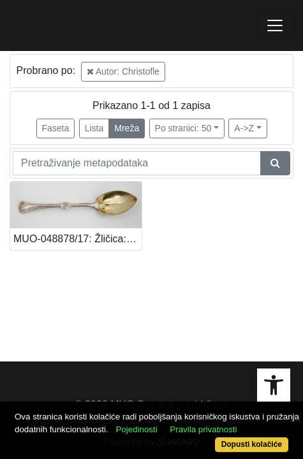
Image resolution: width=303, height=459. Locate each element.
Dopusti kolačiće (251, 444)
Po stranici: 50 (183, 128)
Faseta (56, 128)
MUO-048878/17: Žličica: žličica (77, 238)
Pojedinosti (136, 429)
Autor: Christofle (123, 71)
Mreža (126, 128)
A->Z (244, 128)
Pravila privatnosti (203, 429)
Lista (94, 128)
